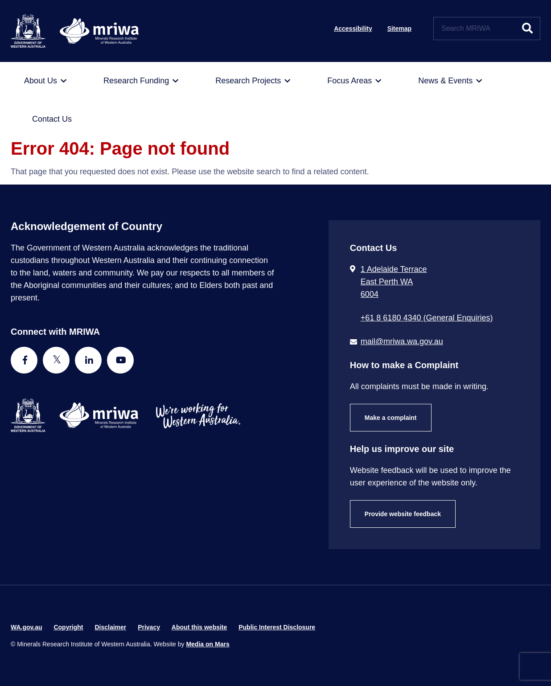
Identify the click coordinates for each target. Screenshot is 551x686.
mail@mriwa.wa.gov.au (402, 341)
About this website (199, 627)
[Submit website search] (527, 28)
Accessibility (353, 28)
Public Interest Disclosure (276, 627)
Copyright (68, 627)
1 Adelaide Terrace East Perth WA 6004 (394, 282)
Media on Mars (207, 644)
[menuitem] (45, 81)
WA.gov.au (26, 627)
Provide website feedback (403, 514)
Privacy (149, 627)
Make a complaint (391, 417)
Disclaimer (110, 627)
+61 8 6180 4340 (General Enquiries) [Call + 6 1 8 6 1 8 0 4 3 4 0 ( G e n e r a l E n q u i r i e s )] (427, 317)
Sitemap (399, 28)
